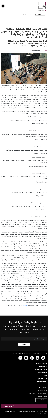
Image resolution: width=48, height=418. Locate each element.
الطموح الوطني (42, 372)
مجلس (25, 305)
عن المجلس (43, 366)
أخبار (45, 50)
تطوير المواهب (42, 381)
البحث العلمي (42, 378)
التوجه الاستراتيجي (41, 369)
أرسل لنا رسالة (41, 400)
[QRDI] (42, 6)
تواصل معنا (43, 387)
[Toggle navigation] (3, 6)
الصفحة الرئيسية (40, 15)
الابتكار (45, 375)
